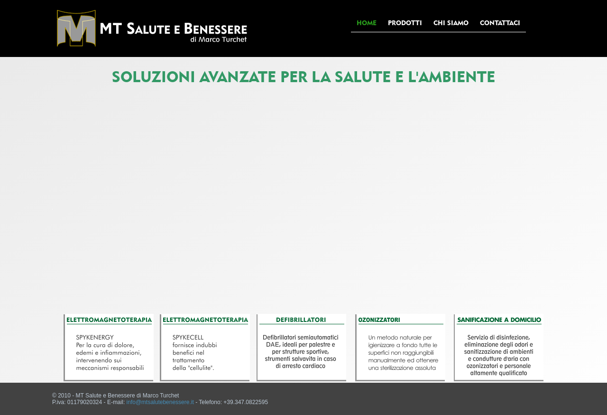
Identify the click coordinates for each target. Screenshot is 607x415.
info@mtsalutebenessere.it (160, 402)
